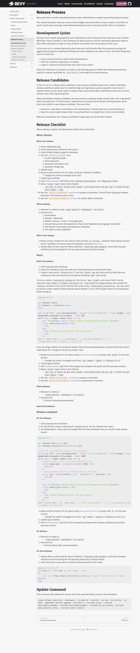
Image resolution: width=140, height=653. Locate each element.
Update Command (18, 60)
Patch (14, 54)
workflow (62, 192)
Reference (13, 67)
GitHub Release (52, 181)
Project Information (17, 18)
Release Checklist (17, 49)
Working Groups (17, 32)
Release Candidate (19, 57)
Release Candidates (18, 46)
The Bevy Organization (19, 22)
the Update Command (89, 355)
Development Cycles (18, 43)
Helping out (14, 15)
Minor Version (17, 51)
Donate (121, 4)
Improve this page (78, 629)
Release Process (17, 39)
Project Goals (16, 29)
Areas (13, 25)
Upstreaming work (17, 36)
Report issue (92, 629)
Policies (13, 64)
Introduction (14, 11)
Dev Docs (98, 244)
